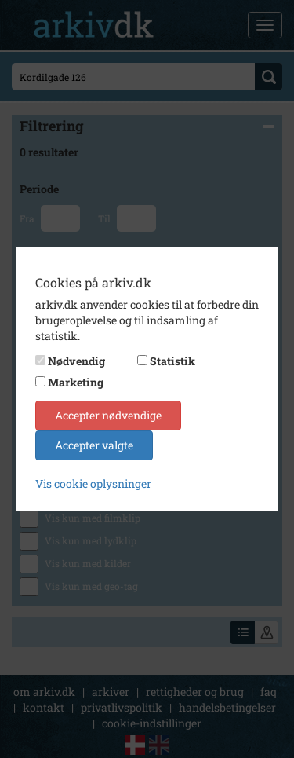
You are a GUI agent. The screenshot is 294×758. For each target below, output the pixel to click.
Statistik (172, 360)
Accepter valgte (94, 445)
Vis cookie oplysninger (93, 483)
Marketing (75, 382)
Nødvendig (76, 360)
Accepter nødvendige (108, 415)
